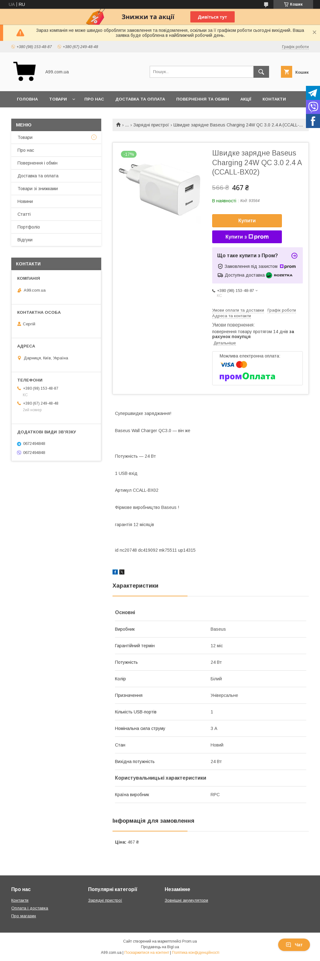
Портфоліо (29, 226)
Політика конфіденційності (195, 952)
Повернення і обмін (38, 162)
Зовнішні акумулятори (186, 900)
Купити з (246, 237)
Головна (27, 99)
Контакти (274, 99)
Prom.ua (189, 941)
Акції (245, 99)
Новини (25, 201)
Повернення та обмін (202, 99)
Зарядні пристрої (151, 124)
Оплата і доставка (29, 908)
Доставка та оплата (140, 99)
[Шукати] (261, 72)
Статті (24, 214)
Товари (58, 99)
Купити (247, 220)
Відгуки (25, 239)
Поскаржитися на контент (146, 952)
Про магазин (23, 916)
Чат (294, 945)
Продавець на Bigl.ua (160, 947)
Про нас (94, 99)
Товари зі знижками (38, 188)
